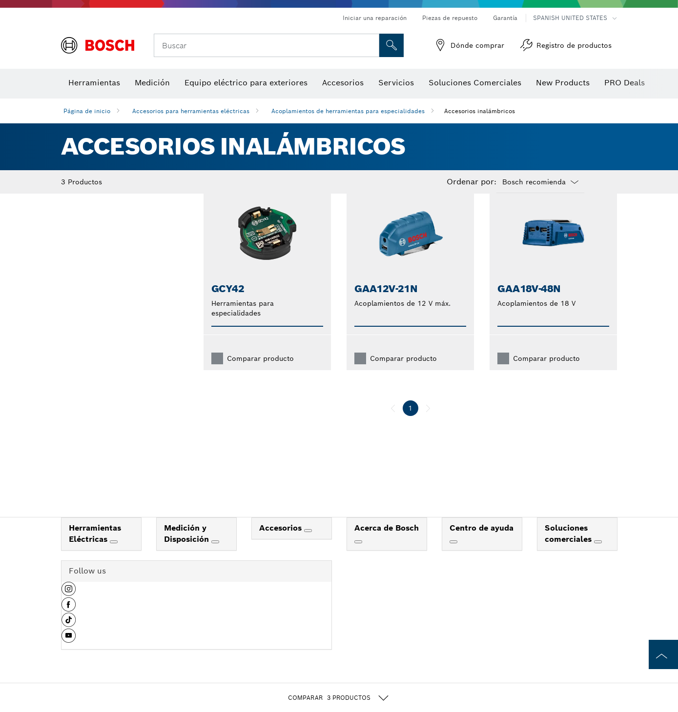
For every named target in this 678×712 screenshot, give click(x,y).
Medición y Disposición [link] (187, 549)
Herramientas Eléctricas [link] (95, 549)
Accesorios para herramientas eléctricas (190, 111)
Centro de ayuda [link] (482, 543)
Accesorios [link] (281, 543)
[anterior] (393, 424)
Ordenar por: (471, 182)
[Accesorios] (308, 546)
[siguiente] (428, 424)
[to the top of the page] (663, 654)
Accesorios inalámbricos (479, 111)
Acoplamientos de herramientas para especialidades (348, 111)
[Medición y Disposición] (215, 557)
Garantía (505, 17)
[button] (69, 608)
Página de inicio (86, 111)
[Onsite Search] (391, 45)
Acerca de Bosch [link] (386, 543)
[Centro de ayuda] (453, 557)
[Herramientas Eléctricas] (114, 557)
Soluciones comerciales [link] (569, 549)
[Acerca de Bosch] (358, 557)
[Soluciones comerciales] (598, 557)
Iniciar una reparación (375, 17)
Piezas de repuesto (449, 17)
